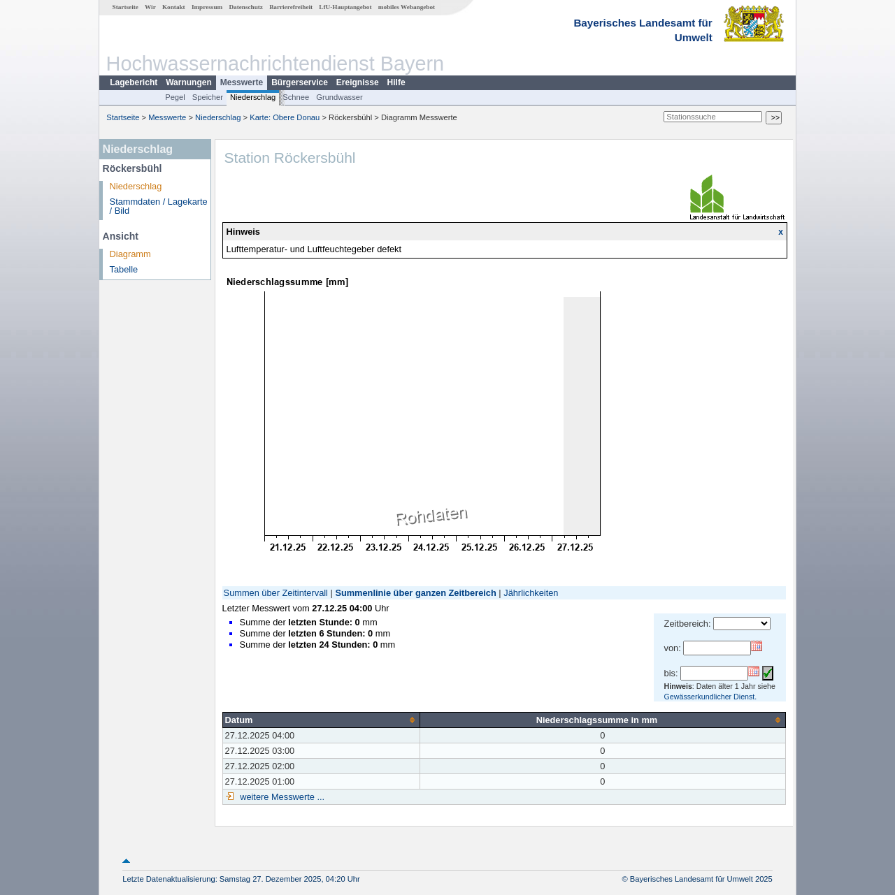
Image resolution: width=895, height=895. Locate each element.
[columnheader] (321, 719)
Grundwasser (339, 97)
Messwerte (241, 82)
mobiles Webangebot (406, 6)
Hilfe (396, 82)
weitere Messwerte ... (281, 797)
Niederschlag (252, 97)
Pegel (175, 97)
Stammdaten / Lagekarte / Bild (159, 206)
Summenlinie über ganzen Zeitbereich (415, 593)
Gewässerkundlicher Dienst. (710, 696)
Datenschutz (246, 6)
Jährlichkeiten (530, 593)
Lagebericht (133, 82)
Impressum (207, 6)
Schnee (295, 97)
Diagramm (130, 254)
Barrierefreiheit (291, 6)
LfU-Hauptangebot (345, 6)
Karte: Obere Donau (285, 117)
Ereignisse (357, 82)
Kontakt (173, 6)
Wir (150, 6)
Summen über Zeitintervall (276, 593)
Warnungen (189, 82)
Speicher (207, 97)
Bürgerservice (299, 82)
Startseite (125, 6)
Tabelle (124, 269)
